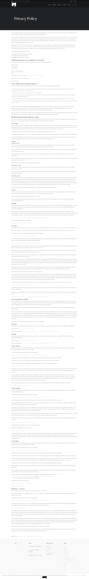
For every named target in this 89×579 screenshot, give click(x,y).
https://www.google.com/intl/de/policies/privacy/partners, (24, 422)
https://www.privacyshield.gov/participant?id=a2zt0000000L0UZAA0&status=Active (30, 217)
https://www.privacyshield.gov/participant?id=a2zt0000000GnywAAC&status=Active (30, 296)
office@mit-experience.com (17, 1)
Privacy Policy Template (22, 536)
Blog (64, 565)
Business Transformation (69, 559)
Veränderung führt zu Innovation (35, 546)
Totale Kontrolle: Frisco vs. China (35, 555)
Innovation (66, 556)
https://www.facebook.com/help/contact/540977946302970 (24, 236)
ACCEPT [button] (44, 577)
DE (64, 567)
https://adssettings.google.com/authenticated (21, 483)
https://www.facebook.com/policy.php (26, 328)
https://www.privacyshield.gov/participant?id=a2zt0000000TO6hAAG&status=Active (30, 500)
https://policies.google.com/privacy (19, 385)
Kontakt (65, 563)
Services (65, 550)
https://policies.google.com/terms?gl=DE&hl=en (24, 476)
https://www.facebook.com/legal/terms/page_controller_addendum (26, 243)
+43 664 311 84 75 (27, 1)
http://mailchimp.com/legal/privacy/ (19, 507)
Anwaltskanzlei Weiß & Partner (36, 536)
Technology (66, 552)
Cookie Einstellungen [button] (82, 575)
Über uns (65, 548)
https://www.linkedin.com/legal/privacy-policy (21, 223)
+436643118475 (49, 554)
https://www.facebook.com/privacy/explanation (21, 285)
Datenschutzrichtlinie (72, 575)
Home (65, 546)
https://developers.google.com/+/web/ (19, 366)
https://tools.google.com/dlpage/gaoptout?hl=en (22, 430)
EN (64, 570)
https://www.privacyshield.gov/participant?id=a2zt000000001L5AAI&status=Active (29, 355)
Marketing (66, 554)
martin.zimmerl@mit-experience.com (35, 75)
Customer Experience (68, 561)
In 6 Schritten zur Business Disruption (34, 550)
